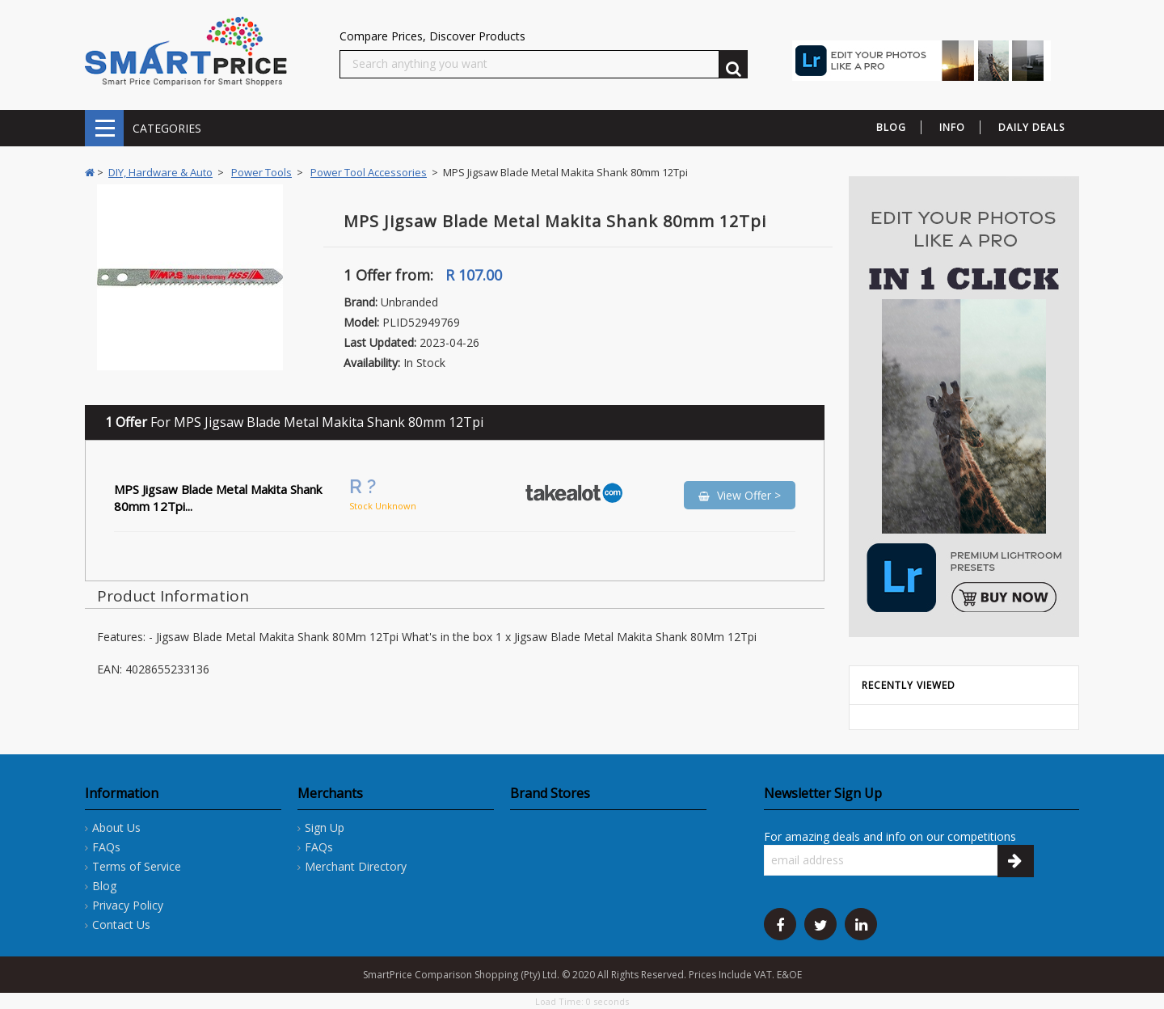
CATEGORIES (104, 128)
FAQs (106, 847)
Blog (104, 885)
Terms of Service (136, 866)
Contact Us (121, 924)
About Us (116, 827)
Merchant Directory (356, 866)
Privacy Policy (127, 905)
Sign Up (324, 827)
